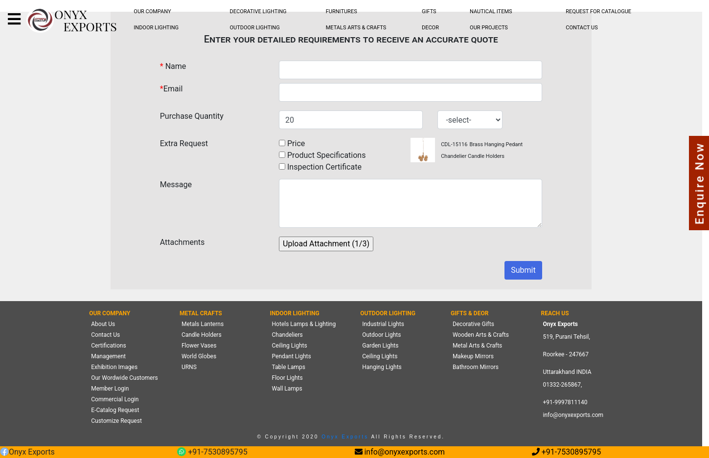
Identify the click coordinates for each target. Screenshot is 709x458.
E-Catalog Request (115, 410)
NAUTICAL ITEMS (491, 11)
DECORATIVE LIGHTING (258, 11)
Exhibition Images (114, 367)
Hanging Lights (382, 367)
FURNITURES (341, 11)
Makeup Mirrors (473, 356)
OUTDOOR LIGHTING (255, 27)
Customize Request (116, 420)
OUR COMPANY (152, 11)
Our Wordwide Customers (124, 377)
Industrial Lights (383, 324)
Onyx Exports (343, 436)
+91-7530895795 (212, 452)
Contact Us (105, 334)
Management (108, 356)
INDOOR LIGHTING (156, 27)
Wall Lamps (287, 388)
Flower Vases (199, 345)
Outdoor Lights (381, 334)
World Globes (199, 356)
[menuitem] (152, 12)
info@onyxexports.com (573, 415)
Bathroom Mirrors (476, 367)
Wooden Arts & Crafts (481, 334)
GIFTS (429, 11)
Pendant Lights (291, 356)
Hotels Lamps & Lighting (304, 324)
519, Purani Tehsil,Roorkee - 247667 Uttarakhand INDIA (567, 354)
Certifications (108, 345)
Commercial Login (114, 399)
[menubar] (152, 12)
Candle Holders (202, 334)
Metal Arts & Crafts (477, 345)
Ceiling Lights (289, 345)
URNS (189, 367)
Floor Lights (287, 377)
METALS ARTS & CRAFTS (356, 27)
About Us (103, 324)
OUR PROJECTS (489, 27)
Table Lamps (288, 367)
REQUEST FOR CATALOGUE (598, 11)
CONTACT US (581, 27)
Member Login (110, 388)
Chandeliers (287, 334)
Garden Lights (380, 345)
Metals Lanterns (203, 324)
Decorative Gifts (473, 324)
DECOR (430, 27)
